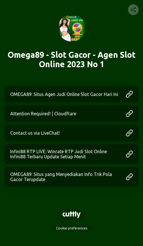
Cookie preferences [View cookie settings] (71, 228)
